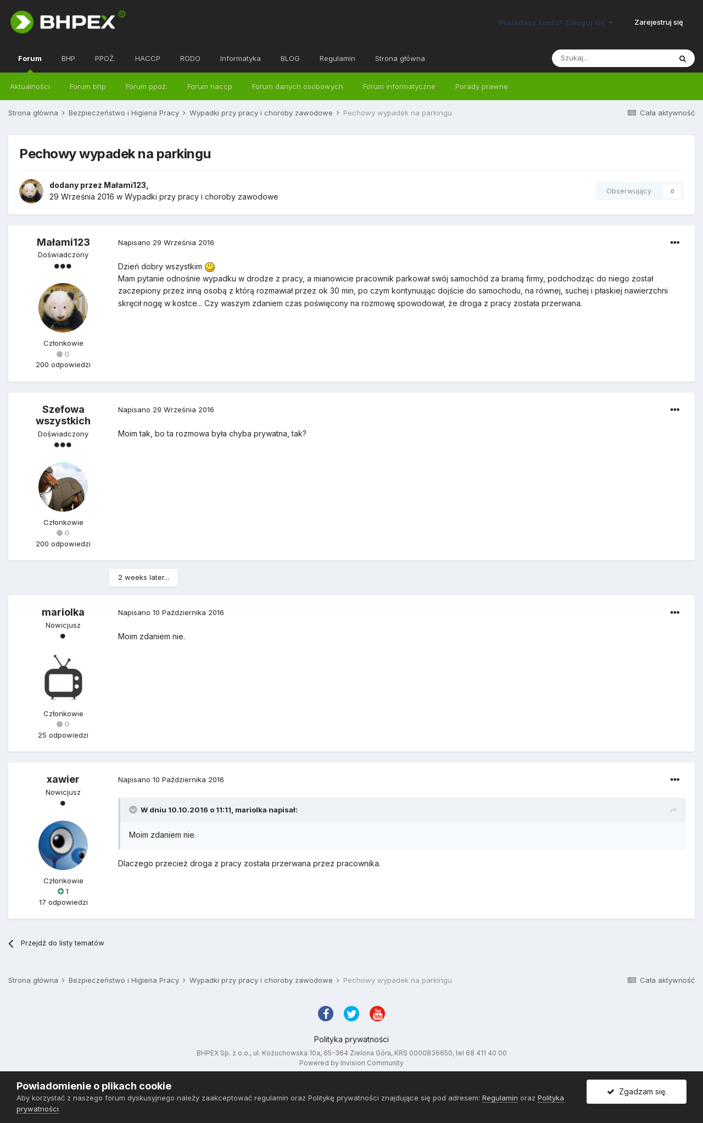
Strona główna (400, 58)
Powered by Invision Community (351, 1063)
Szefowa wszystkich (63, 415)
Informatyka (240, 58)
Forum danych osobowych (297, 86)
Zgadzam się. (637, 1091)
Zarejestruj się (658, 22)
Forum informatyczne (399, 86)
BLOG (290, 58)
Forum (30, 63)
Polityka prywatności (351, 1039)
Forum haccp (209, 86)
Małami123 (125, 185)
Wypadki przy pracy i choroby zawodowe (201, 196)
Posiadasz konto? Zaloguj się (555, 22)
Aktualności (30, 86)
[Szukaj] (611, 58)
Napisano (166, 242)
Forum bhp (88, 86)
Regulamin (337, 58)
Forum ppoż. (147, 86)
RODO (190, 58)
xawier (63, 779)
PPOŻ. (105, 58)
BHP (68, 58)
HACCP (147, 58)
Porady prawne (481, 86)
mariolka (63, 612)
